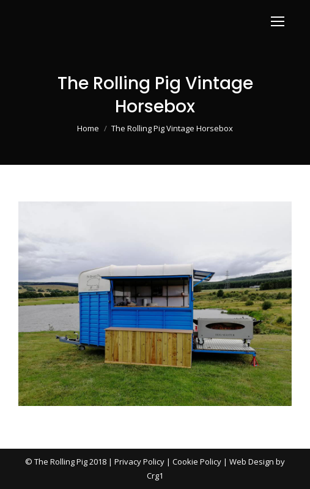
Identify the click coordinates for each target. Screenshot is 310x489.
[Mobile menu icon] (277, 21)
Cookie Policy (196, 461)
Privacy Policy (139, 461)
